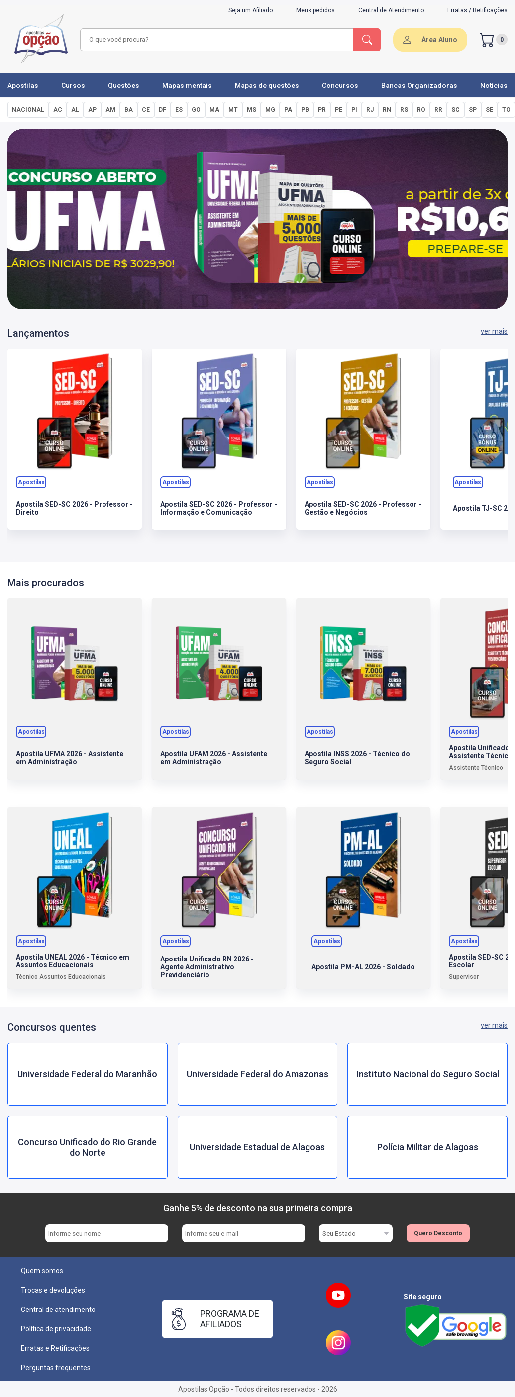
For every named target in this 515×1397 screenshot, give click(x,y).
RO (421, 109)
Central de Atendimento (391, 10)
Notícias (494, 85)
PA (288, 109)
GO (196, 109)
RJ (370, 109)
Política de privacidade (56, 1329)
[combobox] (215, 40)
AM (110, 109)
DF (162, 109)
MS (251, 109)
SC (455, 109)
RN (387, 109)
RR (438, 109)
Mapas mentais (187, 85)
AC (57, 109)
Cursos (73, 85)
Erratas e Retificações (55, 1348)
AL (75, 109)
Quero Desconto (438, 1233)
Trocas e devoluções (53, 1290)
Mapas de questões (267, 85)
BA (128, 109)
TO (506, 109)
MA (214, 109)
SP (473, 109)
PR (322, 109)
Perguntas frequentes (56, 1368)
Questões (123, 85)
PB (305, 109)
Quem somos (42, 1271)
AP (92, 109)
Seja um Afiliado (250, 10)
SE (489, 109)
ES (179, 109)
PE (338, 109)
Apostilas (22, 85)
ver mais (494, 331)
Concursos (340, 85)
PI (354, 109)
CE (146, 109)
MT (233, 109)
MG (270, 109)
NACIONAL (28, 109)
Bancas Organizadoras (419, 85)
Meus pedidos (315, 10)
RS (404, 109)
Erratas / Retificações (477, 10)
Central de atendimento (58, 1309)
